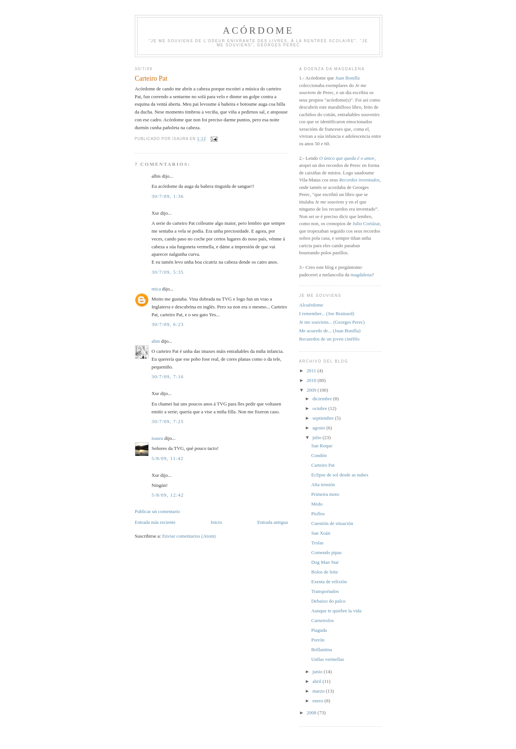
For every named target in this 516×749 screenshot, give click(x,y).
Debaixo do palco (328, 601)
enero (318, 700)
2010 (312, 380)
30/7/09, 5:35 (168, 272)
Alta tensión (323, 484)
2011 (312, 370)
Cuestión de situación (332, 523)
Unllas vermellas (327, 659)
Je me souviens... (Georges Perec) (332, 322)
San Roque (322, 445)
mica (156, 289)
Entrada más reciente (155, 522)
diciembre (322, 398)
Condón (319, 455)
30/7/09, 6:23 (168, 324)
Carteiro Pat (322, 465)
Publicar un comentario (157, 511)
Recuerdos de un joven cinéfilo (329, 339)
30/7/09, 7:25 (168, 421)
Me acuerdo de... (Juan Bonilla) (330, 330)
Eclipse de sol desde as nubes (339, 475)
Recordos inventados (359, 180)
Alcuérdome (311, 305)
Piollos (318, 513)
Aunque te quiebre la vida (336, 610)
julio (317, 437)
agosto (319, 428)
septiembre (323, 418)
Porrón (317, 640)
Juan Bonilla (347, 78)
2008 (312, 712)
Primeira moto (325, 494)
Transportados (325, 591)
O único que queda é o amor (346, 158)
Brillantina (321, 649)
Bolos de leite (324, 572)
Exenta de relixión (329, 581)
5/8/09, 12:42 (168, 495)
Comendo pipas (326, 552)
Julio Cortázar (366, 223)
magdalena (360, 274)
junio (318, 671)
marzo (319, 691)
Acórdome (258, 30)
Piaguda (319, 630)
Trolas (317, 543)
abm (156, 341)
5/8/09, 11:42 (168, 458)
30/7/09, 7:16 (168, 376)
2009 (312, 390)
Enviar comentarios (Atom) (189, 536)
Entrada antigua (272, 522)
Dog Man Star (325, 562)
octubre (320, 408)
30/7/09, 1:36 (168, 196)
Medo (316, 504)
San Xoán (320, 533)
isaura (157, 438)
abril (317, 681)
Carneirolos (322, 620)
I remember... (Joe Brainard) (326, 313)
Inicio (216, 522)
